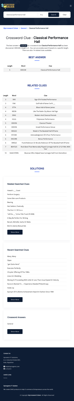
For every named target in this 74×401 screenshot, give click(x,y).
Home (5, 378)
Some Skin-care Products (16, 198)
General (23, 28)
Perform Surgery (13, 194)
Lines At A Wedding (14, 276)
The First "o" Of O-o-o (15, 210)
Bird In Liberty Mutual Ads (16, 226)
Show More (15, 232)
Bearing (10, 202)
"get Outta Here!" (13, 264)
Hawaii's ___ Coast (13, 190)
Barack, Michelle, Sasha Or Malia (19, 222)
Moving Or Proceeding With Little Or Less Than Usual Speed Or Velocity (33, 280)
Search (53, 15)
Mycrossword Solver (10, 28)
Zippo (9, 260)
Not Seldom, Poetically (15, 206)
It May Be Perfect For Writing (17, 218)
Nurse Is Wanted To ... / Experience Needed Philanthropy (27, 284)
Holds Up (10, 288)
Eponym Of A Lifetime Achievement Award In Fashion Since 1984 (30, 292)
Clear (65, 15)
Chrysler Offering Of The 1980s (18, 272)
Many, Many (11, 256)
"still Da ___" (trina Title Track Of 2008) (20, 214)
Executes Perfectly (14, 268)
